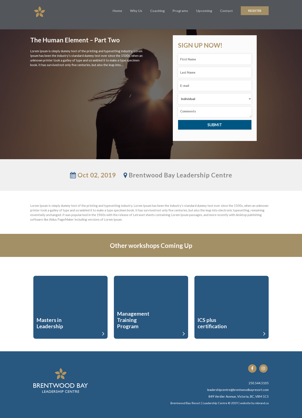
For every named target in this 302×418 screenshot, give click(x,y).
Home (117, 11)
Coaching (157, 11)
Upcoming (204, 11)
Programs (180, 11)
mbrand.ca (262, 403)
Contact (226, 11)
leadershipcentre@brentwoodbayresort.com (238, 390)
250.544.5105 (259, 383)
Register (254, 10)
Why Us (136, 11)
